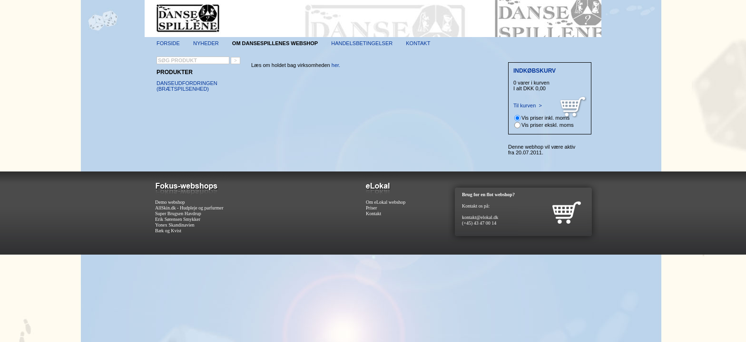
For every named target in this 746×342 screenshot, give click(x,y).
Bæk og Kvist (168, 230)
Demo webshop (170, 202)
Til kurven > (527, 105)
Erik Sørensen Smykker (177, 219)
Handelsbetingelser (362, 43)
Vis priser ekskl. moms (547, 125)
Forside (168, 43)
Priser (371, 207)
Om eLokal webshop (385, 202)
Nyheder (206, 43)
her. (336, 65)
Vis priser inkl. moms (545, 118)
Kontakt (418, 43)
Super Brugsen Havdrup (178, 213)
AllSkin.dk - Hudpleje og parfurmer (189, 207)
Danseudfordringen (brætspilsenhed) (187, 86)
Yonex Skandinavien (175, 225)
